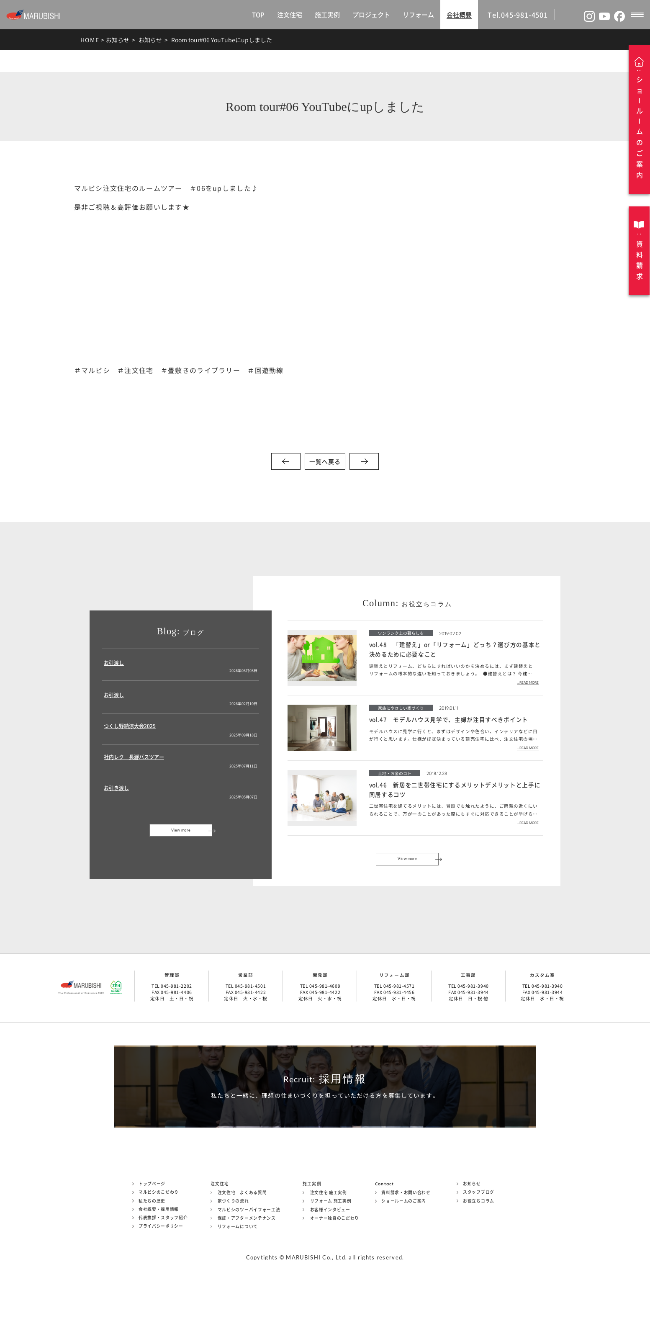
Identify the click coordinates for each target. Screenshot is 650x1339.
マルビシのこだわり (159, 1238)
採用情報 (325, 1103)
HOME (90, 40)
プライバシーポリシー (161, 1272)
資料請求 (640, 260)
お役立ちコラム (478, 1246)
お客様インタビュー (330, 1255)
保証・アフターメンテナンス (247, 1263)
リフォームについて (238, 1272)
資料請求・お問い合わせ (406, 1238)
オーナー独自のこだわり (335, 1263)
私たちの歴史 (152, 1246)
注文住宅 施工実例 (328, 1238)
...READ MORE (528, 683)
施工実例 (327, 14)
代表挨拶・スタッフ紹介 (163, 1263)
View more (181, 839)
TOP (258, 14)
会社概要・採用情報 (159, 1254)
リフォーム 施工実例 (331, 1246)
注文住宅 (289, 14)
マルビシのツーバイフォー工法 (249, 1255)
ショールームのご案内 (403, 1246)
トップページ (152, 1229)
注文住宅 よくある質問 (242, 1238)
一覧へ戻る (325, 461)
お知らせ (117, 40)
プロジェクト (371, 14)
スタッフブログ (478, 1238)
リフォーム (418, 14)
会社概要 (459, 14)
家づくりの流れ (233, 1246)
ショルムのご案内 (640, 127)
